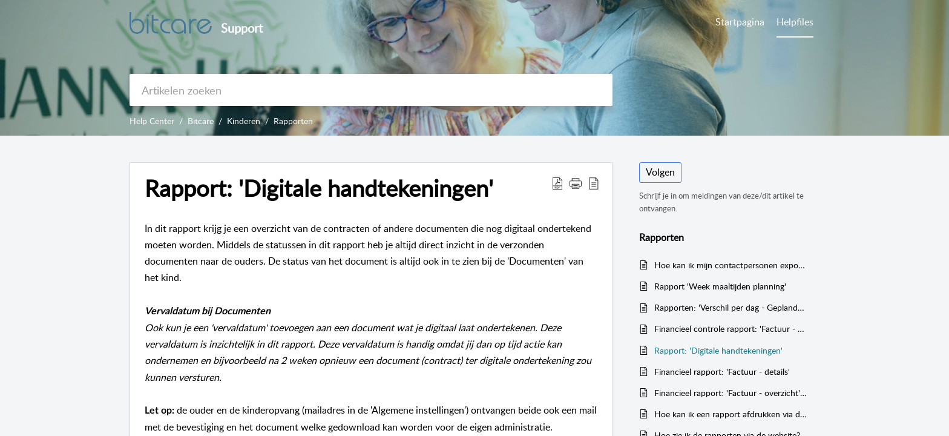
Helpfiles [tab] (795, 21)
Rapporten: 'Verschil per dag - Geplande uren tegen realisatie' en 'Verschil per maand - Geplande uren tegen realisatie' (730, 307)
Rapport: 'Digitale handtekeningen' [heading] (319, 188)
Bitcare (201, 121)
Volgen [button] (660, 172)
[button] (557, 183)
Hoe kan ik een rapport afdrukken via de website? (730, 414)
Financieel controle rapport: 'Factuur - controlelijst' (730, 328)
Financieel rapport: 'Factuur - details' (722, 371)
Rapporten (293, 121)
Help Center (152, 121)
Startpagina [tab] (739, 21)
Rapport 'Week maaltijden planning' (720, 286)
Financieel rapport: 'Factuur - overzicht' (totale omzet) (730, 392)
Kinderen (243, 121)
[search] (371, 90)
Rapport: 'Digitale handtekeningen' (718, 350)
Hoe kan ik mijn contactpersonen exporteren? (730, 265)
